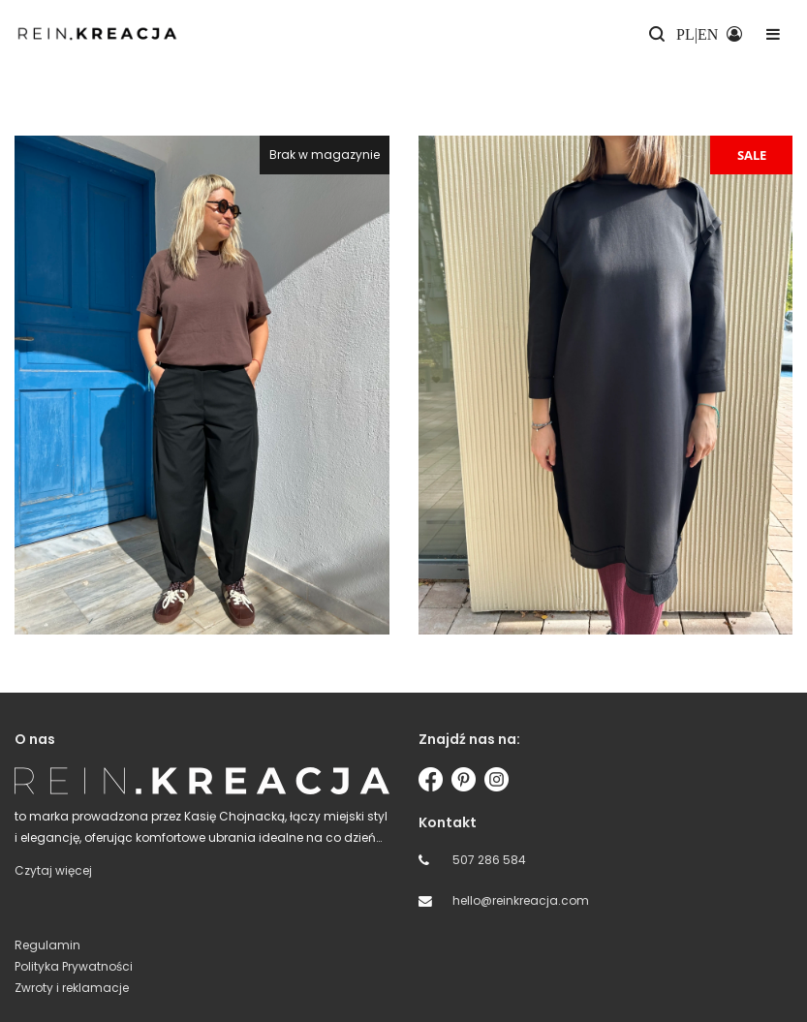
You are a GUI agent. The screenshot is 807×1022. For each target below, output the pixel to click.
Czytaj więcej (53, 870)
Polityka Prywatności (74, 966)
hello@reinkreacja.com (520, 900)
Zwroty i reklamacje (72, 987)
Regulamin (47, 945)
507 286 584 (489, 860)
